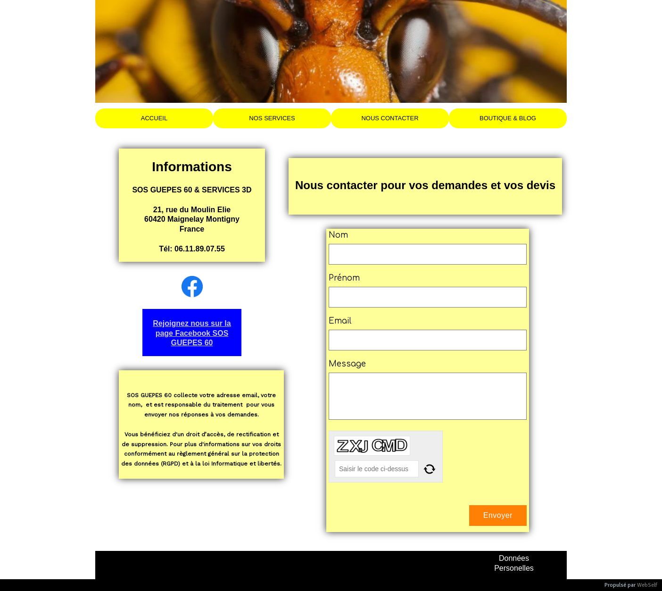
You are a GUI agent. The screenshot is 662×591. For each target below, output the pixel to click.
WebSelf (647, 585)
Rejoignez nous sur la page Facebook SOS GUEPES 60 (192, 333)
